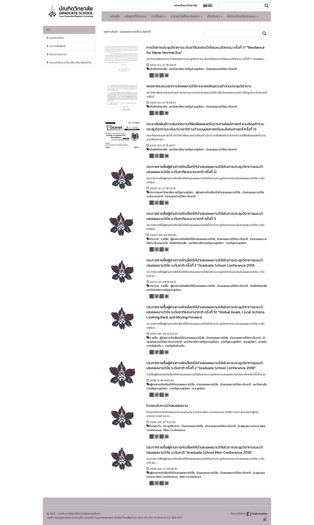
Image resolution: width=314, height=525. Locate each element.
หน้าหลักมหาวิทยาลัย (185, 5)
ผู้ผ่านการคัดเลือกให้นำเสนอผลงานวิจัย (218, 192)
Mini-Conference (174, 430)
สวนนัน (262, 342)
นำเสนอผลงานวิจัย (217, 338)
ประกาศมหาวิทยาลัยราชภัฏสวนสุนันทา (172, 192)
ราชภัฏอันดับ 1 (154, 346)
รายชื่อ (165, 239)
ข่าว (48, 30)
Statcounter (259, 514)
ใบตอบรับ (155, 426)
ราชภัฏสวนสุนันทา (236, 243)
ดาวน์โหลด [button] (158, 16)
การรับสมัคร (55, 38)
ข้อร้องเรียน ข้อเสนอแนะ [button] (242, 16)
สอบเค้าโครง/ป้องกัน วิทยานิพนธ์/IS (68, 62)
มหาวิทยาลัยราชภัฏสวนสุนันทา (186, 69)
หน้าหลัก (115, 16)
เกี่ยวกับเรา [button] (214, 16)
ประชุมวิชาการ (171, 426)
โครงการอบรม (56, 54)
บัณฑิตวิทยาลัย (158, 69)
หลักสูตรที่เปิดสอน (135, 16)
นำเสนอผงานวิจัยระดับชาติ (221, 69)
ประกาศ (154, 239)
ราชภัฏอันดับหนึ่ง (174, 346)
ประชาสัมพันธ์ (55, 46)
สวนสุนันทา (249, 342)
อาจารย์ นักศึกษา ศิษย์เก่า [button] (186, 16)
